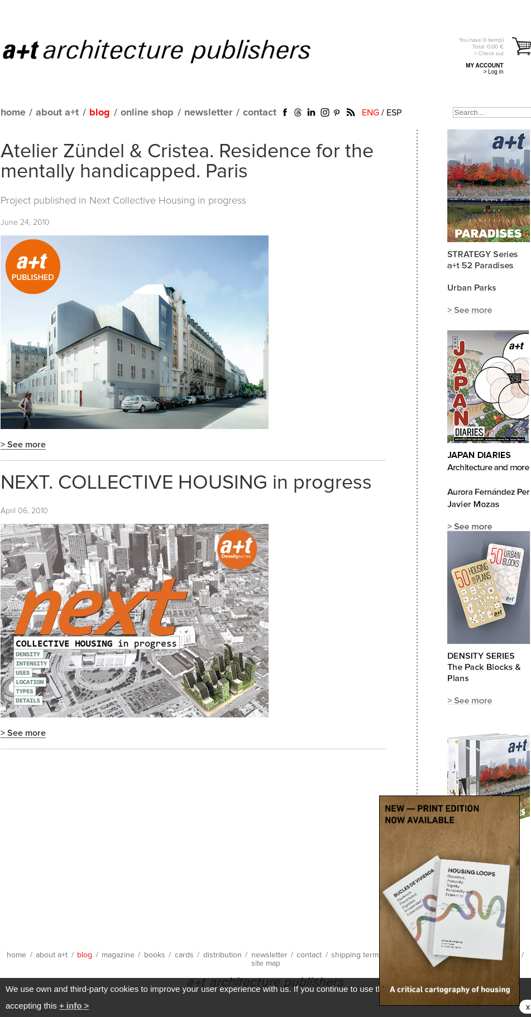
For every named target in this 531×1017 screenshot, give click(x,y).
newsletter (208, 113)
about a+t (57, 113)
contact (259, 113)
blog (99, 113)
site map (265, 963)
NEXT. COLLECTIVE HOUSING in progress (186, 483)
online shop (147, 113)
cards (184, 955)
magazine (118, 955)
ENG (370, 112)
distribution (222, 955)
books (154, 955)
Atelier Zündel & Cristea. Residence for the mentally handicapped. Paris (187, 162)
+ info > (74, 1005)
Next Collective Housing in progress (167, 201)
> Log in (494, 72)
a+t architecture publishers (171, 50)
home (13, 113)
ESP (393, 112)
